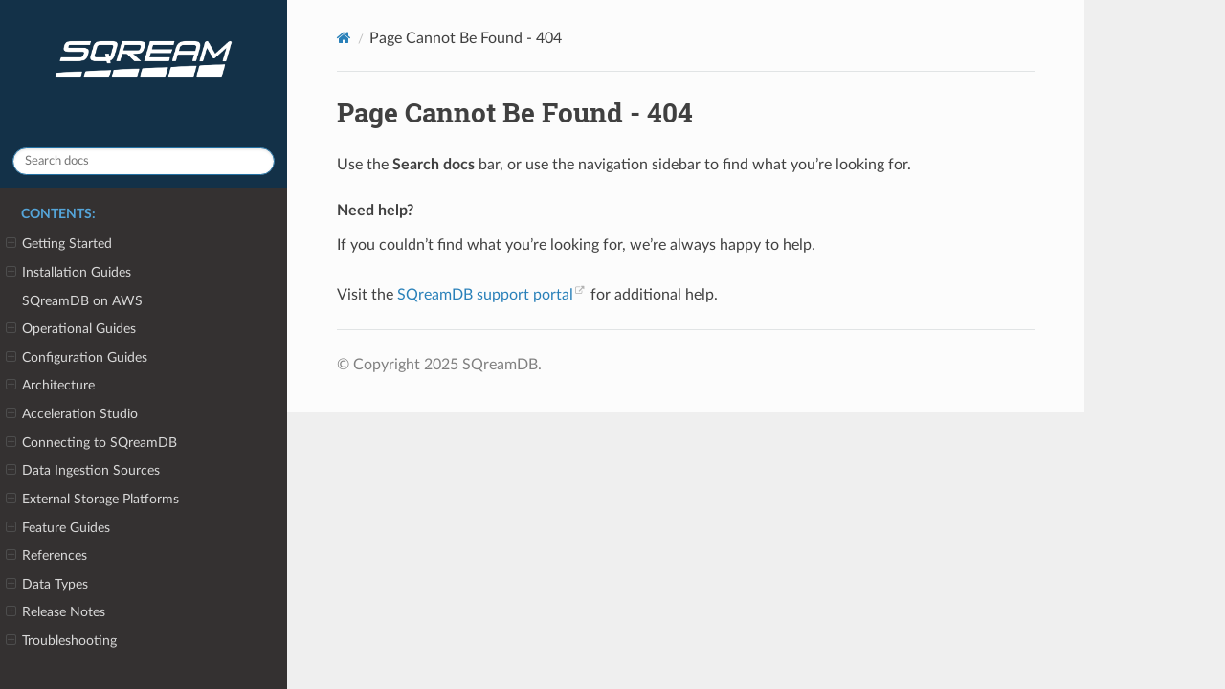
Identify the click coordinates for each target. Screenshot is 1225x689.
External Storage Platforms (92, 499)
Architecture (50, 385)
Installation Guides (68, 272)
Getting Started (59, 244)
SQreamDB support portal (485, 294)
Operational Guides (71, 329)
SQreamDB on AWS (82, 301)
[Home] (344, 38)
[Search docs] (143, 161)
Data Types (47, 584)
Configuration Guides (76, 358)
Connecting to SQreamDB (91, 443)
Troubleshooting (61, 641)
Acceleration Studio (72, 414)
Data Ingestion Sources (83, 470)
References (46, 556)
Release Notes (55, 612)
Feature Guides (58, 528)
